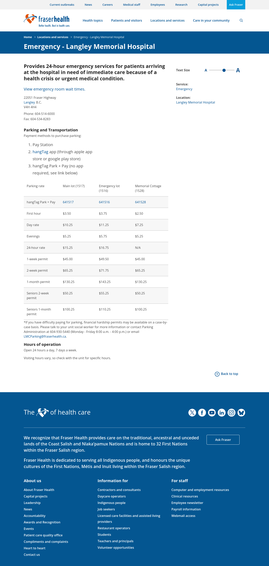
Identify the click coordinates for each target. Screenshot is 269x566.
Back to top (229, 374)
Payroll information (186, 509)
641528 (140, 202)
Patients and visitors (126, 20)
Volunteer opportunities (116, 547)
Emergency (184, 89)
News (88, 4)
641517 (68, 202)
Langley (29, 102)
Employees (158, 4)
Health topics (93, 20)
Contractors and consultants (119, 490)
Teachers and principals (116, 541)
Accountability (34, 516)
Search (241, 20)
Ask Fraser (236, 4)
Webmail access (183, 516)
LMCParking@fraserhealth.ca (45, 336)
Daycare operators (112, 496)
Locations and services (167, 20)
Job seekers (106, 509)
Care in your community (211, 20)
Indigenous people (111, 503)
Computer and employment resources (200, 490)
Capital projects (208, 4)
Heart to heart (34, 548)
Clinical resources (184, 496)
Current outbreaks (62, 4)
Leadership (32, 503)
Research (181, 4)
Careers (107, 4)
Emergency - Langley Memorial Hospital (99, 37)
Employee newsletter (187, 503)
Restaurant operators (114, 528)
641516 (104, 202)
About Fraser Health (39, 490)
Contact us (32, 554)
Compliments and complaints (46, 541)
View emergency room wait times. (54, 89)
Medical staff (131, 4)
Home (28, 37)
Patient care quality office (43, 535)
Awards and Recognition (42, 522)
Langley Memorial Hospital (195, 102)
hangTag (40, 151)
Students (104, 534)
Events (29, 529)
